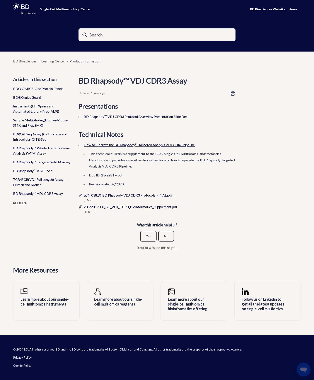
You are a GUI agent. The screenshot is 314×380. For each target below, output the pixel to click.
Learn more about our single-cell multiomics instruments (44, 301)
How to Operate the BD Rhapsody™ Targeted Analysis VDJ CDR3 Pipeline (139, 145)
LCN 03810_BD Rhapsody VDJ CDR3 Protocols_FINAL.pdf (128, 195)
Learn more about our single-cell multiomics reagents (118, 301)
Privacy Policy (22, 357)
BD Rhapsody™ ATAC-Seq (33, 171)
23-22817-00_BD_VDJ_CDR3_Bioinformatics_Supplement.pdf (130, 207)
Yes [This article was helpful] (148, 236)
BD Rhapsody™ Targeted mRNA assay (41, 162)
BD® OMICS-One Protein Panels (38, 88)
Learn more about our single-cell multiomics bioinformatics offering (187, 304)
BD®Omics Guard (27, 97)
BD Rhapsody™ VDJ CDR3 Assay (38, 193)
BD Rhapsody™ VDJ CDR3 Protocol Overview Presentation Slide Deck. (137, 116)
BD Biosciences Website (267, 9)
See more (20, 202)
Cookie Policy (22, 365)
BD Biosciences (25, 61)
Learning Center (53, 61)
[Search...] (157, 34)
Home (293, 9)
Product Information (85, 61)
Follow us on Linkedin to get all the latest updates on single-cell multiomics (263, 304)
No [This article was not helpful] (166, 236)
